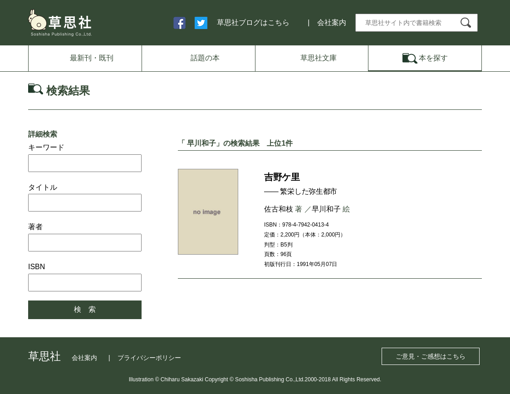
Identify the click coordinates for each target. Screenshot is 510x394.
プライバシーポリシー (149, 357)
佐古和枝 (278, 209)
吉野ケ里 (281, 177)
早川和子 (326, 209)
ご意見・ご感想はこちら (431, 356)
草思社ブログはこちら (253, 22)
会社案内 (331, 22)
